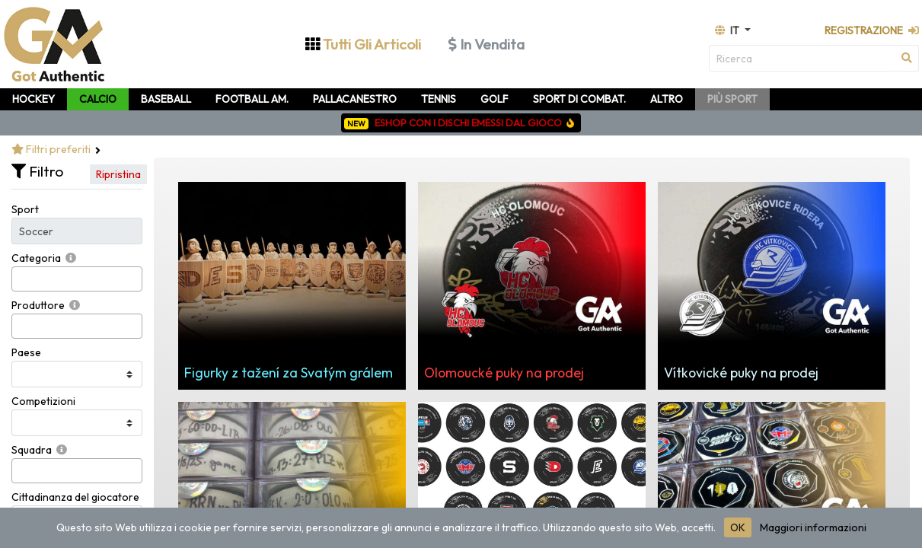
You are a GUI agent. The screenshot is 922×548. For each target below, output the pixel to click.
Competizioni (43, 401)
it (728, 30)
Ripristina (118, 174)
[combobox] (76, 279)
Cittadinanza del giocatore (75, 497)
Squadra (31, 450)
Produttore (38, 305)
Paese (26, 352)
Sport (25, 209)
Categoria (36, 258)
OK (737, 527)
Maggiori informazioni (813, 527)
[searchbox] (20, 279)
